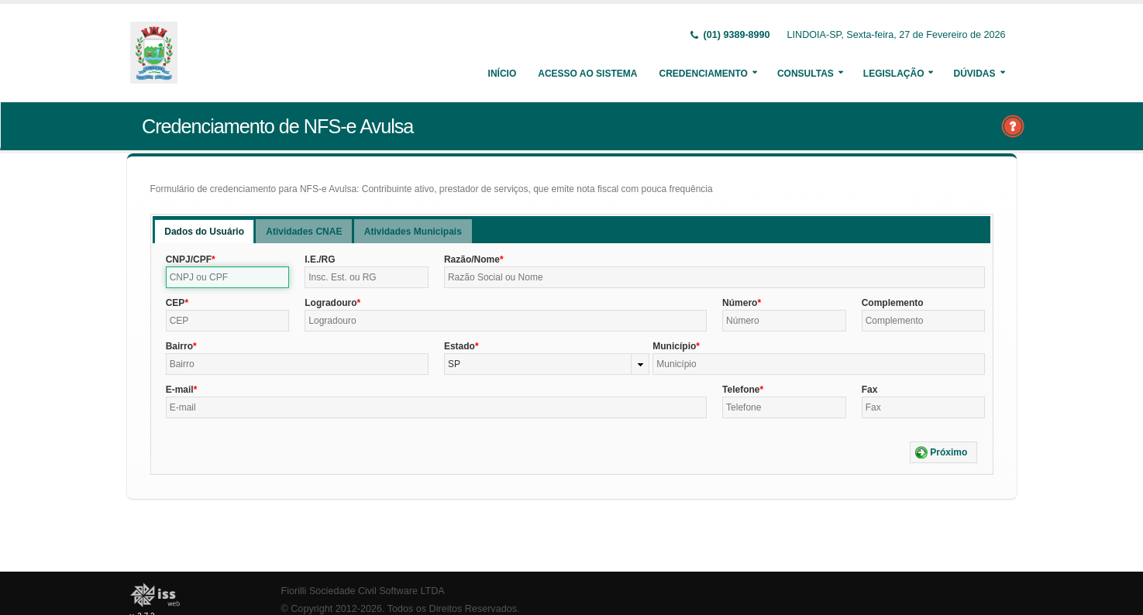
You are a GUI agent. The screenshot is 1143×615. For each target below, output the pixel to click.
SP (454, 364)
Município (674, 346)
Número (739, 302)
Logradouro (330, 302)
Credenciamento (703, 73)
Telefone (740, 389)
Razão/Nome (472, 259)
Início (502, 73)
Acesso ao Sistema (587, 73)
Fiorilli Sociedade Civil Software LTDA (363, 591)
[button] (943, 452)
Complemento (893, 302)
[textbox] (228, 277)
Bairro (179, 346)
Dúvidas (974, 73)
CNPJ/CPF (189, 259)
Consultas (805, 73)
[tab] (204, 231)
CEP (175, 302)
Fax (870, 389)
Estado (459, 346)
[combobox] (546, 364)
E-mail (180, 389)
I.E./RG (320, 259)
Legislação (893, 73)
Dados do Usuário (204, 231)
